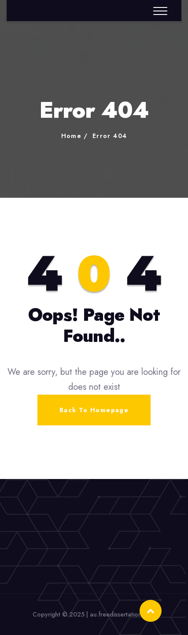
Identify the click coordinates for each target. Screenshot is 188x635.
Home (71, 135)
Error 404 (109, 135)
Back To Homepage (94, 410)
